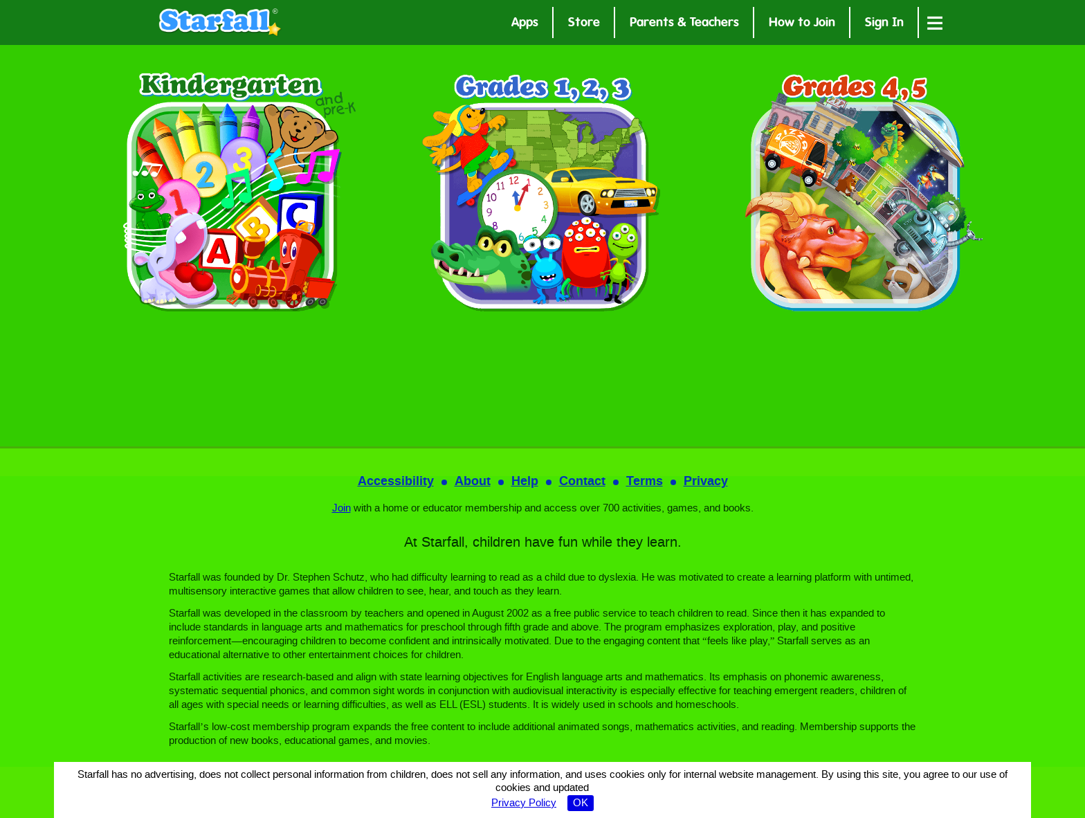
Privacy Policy (523, 803)
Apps (524, 24)
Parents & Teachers (684, 24)
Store (584, 24)
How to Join (802, 24)
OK (580, 803)
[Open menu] (934, 22)
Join (341, 508)
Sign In (884, 24)
